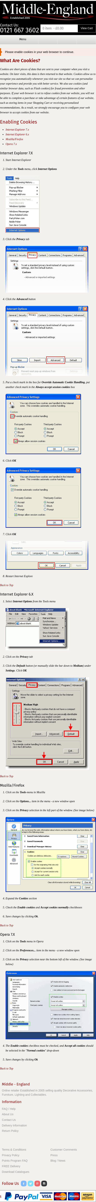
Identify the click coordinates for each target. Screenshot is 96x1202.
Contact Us (9, 1119)
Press (54, 1155)
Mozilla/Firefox (14, 139)
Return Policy (10, 1130)
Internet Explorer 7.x (17, 129)
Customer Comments (63, 1149)
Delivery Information (14, 1125)
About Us (8, 1114)
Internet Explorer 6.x (17, 134)
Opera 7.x (11, 144)
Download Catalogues (15, 1171)
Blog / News (57, 1160)
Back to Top (6, 585)
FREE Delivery (11, 1166)
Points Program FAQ (15, 1160)
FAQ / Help (9, 1108)
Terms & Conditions (14, 1149)
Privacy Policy (10, 1155)
